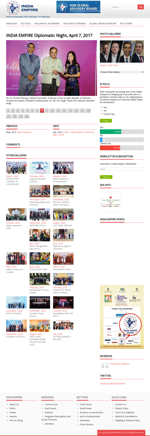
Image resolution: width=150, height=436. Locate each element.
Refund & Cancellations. (125, 416)
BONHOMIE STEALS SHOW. (39, 291)
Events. (11, 412)
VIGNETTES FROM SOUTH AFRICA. (62, 291)
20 (27, 116)
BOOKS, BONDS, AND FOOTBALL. (61, 203)
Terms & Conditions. (123, 412)
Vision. (11, 408)
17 (9, 116)
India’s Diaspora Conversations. (60, 180)
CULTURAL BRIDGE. (62, 225)
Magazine (11, 24)
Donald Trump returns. (36, 314)
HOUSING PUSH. (37, 225)
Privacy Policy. (120, 408)
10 (52, 110)
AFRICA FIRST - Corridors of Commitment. (13, 181)
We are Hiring (14, 420)
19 (21, 116)
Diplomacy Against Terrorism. (62, 247)
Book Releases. (24, 132)
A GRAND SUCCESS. (15, 336)
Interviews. (83, 420)
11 (58, 110)
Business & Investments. (89, 412)
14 (76, 110)
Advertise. (47, 423)
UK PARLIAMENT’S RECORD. (62, 338)
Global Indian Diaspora (102, 24)
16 (88, 110)
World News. (84, 408)
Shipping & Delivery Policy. (126, 420)
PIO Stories (126, 24)
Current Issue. (49, 404)
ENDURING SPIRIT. (62, 269)
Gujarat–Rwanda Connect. (37, 180)
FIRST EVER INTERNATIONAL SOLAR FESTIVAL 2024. (38, 340)
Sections (25, 24)
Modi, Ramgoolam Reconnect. (38, 247)
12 (64, 110)
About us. (12, 404)
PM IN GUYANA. (14, 313)
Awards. (11, 416)
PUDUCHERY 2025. (39, 269)
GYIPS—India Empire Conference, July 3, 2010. (74, 133)
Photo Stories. (84, 424)
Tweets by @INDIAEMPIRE (112, 383)
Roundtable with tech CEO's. (63, 314)
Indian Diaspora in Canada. (14, 270)
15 (82, 110)
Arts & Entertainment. (88, 416)
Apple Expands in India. (14, 226)
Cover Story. (84, 404)
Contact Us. (119, 404)
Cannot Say (109, 114)
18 (15, 116)
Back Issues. (49, 408)
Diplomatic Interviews (46, 24)
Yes (105, 107)
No (105, 110)
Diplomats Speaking (74, 24)
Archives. (47, 412)
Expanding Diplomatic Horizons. (40, 203)
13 (70, 110)
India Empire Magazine (119, 364)
